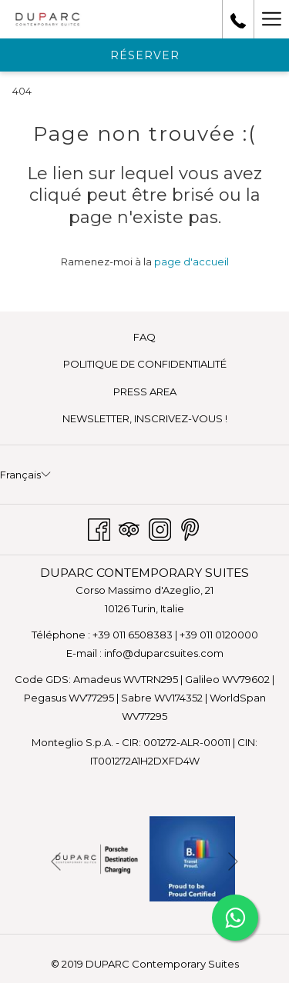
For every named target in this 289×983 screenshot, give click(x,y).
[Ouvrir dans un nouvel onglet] (96, 857)
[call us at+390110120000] (238, 19)
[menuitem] (144, 337)
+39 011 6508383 (132, 634)
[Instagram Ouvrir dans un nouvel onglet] (160, 527)
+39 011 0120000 (219, 634)
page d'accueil (191, 261)
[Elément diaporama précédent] (56, 861)
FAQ (144, 337)
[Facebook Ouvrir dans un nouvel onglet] (99, 527)
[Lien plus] (271, 19)
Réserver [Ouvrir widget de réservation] (145, 55)
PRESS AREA (144, 391)
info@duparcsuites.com (163, 653)
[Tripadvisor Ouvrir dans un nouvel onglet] (129, 527)
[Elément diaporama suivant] (233, 861)
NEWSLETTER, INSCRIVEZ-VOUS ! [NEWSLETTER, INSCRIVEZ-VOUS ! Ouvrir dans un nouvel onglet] (166, 419)
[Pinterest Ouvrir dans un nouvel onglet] (190, 527)
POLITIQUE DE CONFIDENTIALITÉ (145, 364)
